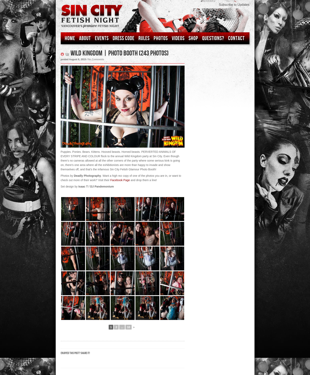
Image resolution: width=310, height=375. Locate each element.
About (85, 38)
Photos (161, 38)
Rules (144, 38)
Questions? (213, 38)
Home (70, 38)
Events (102, 38)
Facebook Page (120, 180)
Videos (178, 38)
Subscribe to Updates (234, 4)
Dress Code (123, 38)
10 (128, 327)
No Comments (96, 59)
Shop (193, 38)
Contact (236, 38)
